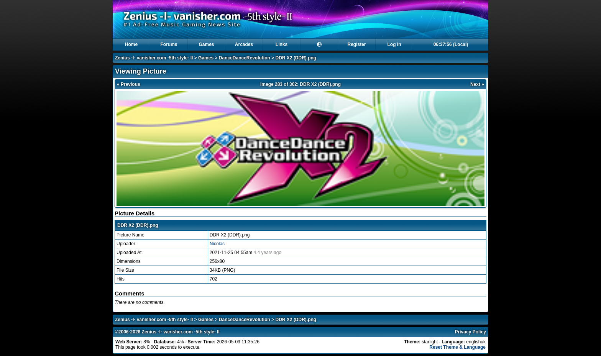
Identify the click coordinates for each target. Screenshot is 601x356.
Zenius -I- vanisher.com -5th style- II (154, 58)
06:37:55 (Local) (451, 44)
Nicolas (217, 243)
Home (131, 44)
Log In (394, 44)
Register (356, 44)
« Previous (128, 84)
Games (206, 44)
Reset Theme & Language (457, 347)
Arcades (244, 44)
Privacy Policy (470, 332)
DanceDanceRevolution (244, 58)
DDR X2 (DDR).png (296, 58)
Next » (477, 84)
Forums (168, 44)
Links (281, 44)
